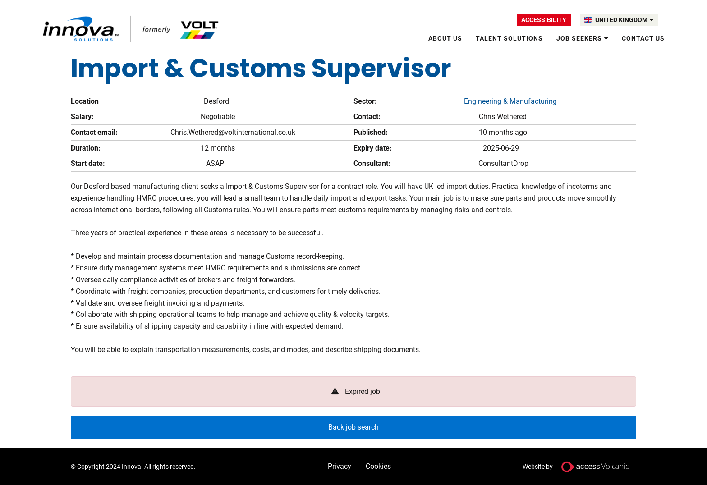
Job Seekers (579, 38)
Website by (579, 466)
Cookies (378, 466)
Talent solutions (509, 38)
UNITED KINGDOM (624, 19)
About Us (445, 38)
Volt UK (131, 28)
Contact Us (643, 38)
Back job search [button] (353, 427)
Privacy (339, 466)
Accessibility (543, 19)
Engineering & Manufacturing (510, 101)
